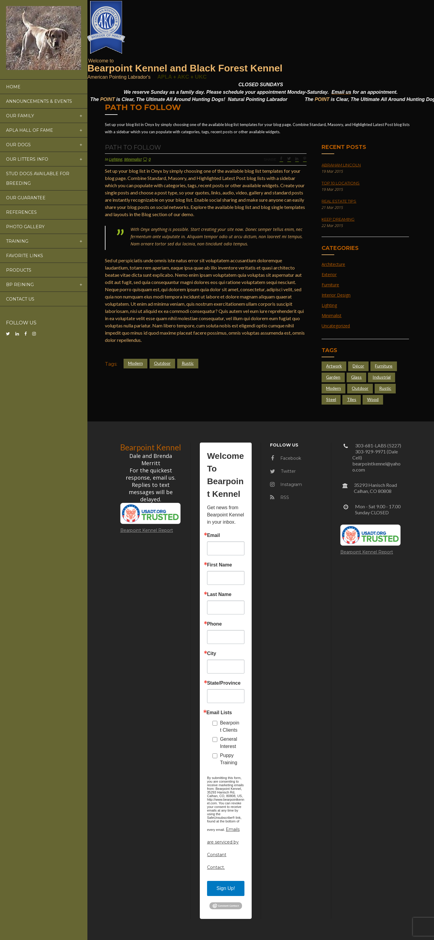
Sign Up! (225, 888)
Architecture (333, 264)
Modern (135, 363)
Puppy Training (228, 759)
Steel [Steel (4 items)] (331, 399)
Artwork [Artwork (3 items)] (334, 365)
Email (213, 535)
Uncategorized (336, 326)
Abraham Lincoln (341, 164)
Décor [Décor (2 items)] (358, 365)
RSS (279, 497)
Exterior (329, 274)
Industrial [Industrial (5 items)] (382, 377)
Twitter (283, 471)
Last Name (219, 594)
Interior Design (336, 295)
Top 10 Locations (341, 183)
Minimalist (133, 159)
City (211, 653)
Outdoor (162, 363)
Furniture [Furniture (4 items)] (383, 365)
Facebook (286, 458)
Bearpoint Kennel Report (146, 530)
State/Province (224, 683)
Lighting (115, 159)
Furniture (330, 285)
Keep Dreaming (338, 219)
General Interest (228, 743)
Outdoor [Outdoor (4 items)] (360, 388)
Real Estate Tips (339, 201)
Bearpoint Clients (229, 726)
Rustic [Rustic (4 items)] (385, 388)
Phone (214, 624)
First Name (219, 565)
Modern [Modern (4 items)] (333, 388)
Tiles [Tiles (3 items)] (351, 399)
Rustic (188, 363)
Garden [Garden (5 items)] (333, 377)
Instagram (286, 484)
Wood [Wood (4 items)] (373, 399)
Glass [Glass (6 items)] (356, 377)
